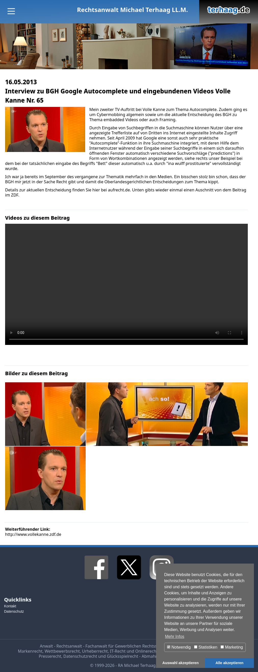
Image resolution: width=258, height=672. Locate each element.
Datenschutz (14, 611)
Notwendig (179, 647)
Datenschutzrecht (80, 656)
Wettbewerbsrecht (62, 651)
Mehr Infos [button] (174, 636)
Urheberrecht (95, 651)
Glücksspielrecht (122, 656)
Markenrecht (30, 651)
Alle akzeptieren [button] (229, 663)
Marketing (232, 647)
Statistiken (205, 647)
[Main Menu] (11, 11)
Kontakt (10, 606)
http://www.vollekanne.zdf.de (33, 534)
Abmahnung (153, 656)
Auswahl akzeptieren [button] (180, 663)
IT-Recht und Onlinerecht (134, 651)
